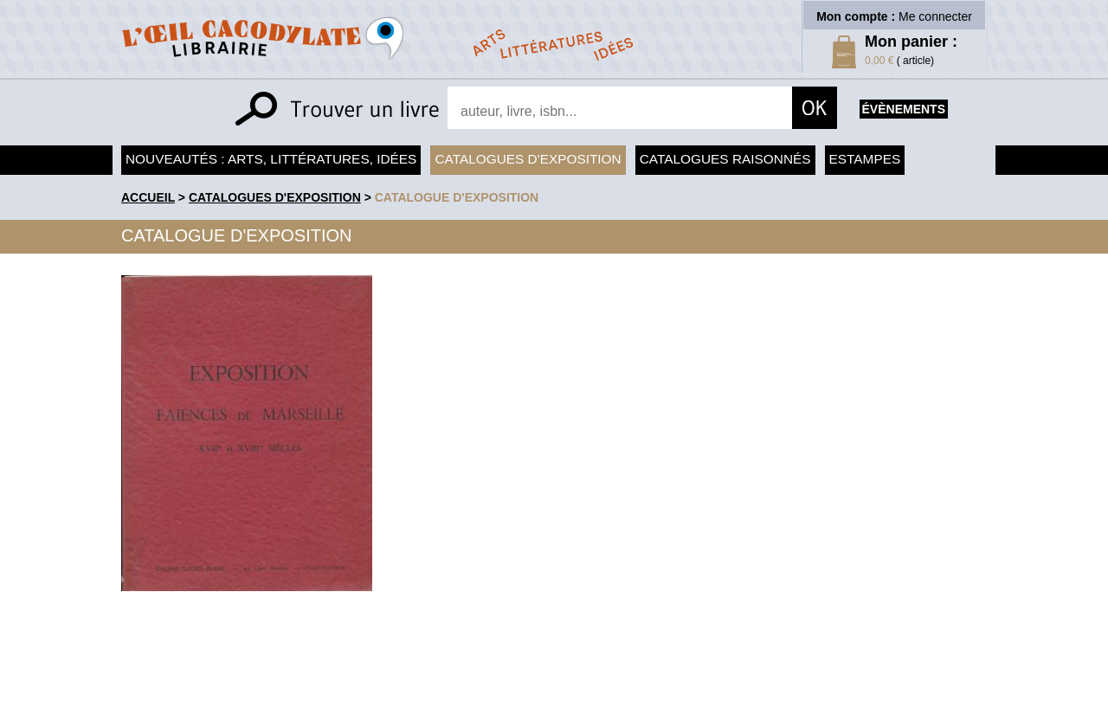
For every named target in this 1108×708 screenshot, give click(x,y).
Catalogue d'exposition (457, 197)
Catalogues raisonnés (725, 158)
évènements (903, 109)
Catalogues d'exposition (528, 158)
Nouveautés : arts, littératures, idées (271, 158)
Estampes (865, 158)
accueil (148, 197)
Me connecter (935, 16)
